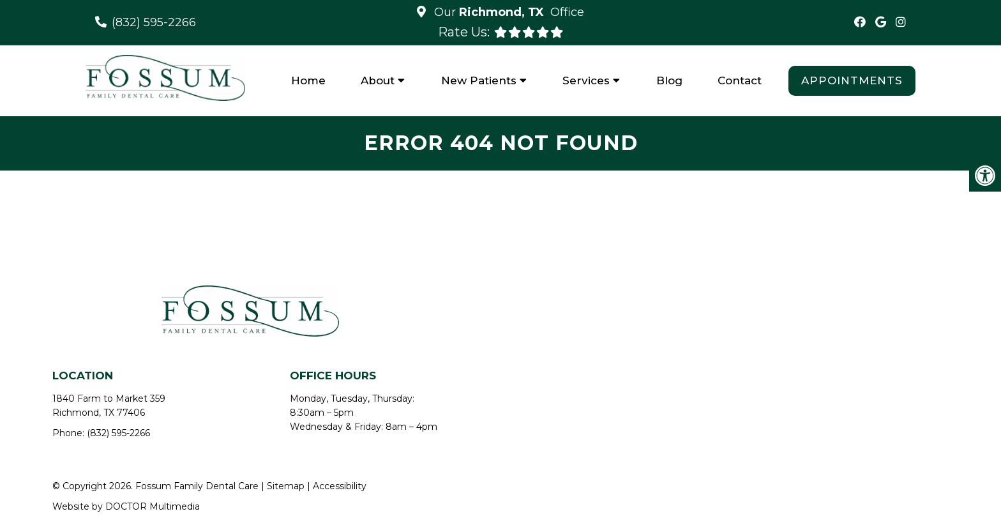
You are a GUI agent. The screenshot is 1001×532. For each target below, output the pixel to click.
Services (586, 80)
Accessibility (339, 486)
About (378, 80)
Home (308, 80)
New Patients (478, 80)
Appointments (852, 80)
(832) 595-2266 (154, 22)
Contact (740, 80)
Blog (669, 80)
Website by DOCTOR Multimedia (126, 506)
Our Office (507, 12)
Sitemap (286, 486)
